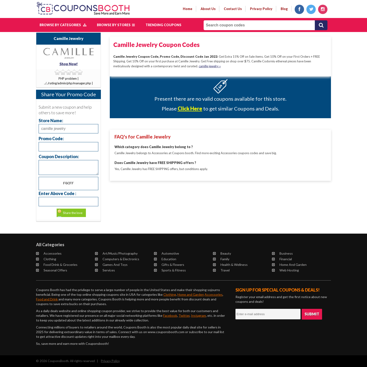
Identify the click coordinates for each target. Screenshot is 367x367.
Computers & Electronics (117, 259)
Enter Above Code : (57, 193)
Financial (282, 259)
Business (282, 253)
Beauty (222, 253)
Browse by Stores (116, 25)
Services (105, 270)
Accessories (49, 253)
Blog (284, 9)
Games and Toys (111, 265)
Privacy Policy (110, 361)
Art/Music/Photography (116, 253)
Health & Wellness (230, 265)
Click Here (190, 108)
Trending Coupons (163, 25)
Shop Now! (68, 64)
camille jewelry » (210, 66)
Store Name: (51, 120)
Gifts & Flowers (169, 265)
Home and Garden (289, 265)
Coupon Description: (59, 156)
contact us (233, 9)
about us (208, 9)
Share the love (72, 213)
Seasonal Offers (51, 270)
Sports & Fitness (170, 270)
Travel (221, 270)
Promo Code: (51, 138)
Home (187, 9)
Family (221, 259)
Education (165, 259)
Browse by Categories (63, 25)
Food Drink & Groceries (57, 265)
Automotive (166, 253)
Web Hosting (285, 270)
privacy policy (261, 9)
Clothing (46, 259)
